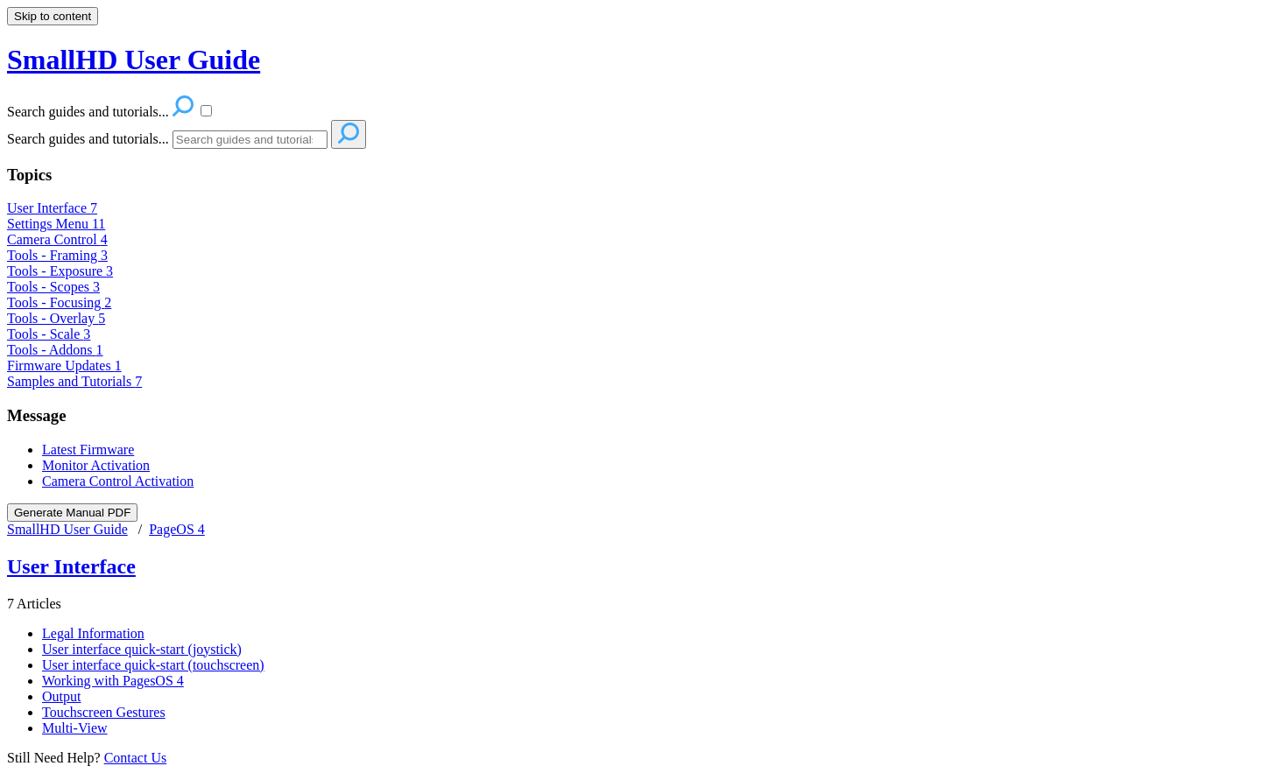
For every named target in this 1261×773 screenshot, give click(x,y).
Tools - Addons (55, 349)
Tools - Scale (48, 334)
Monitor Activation (96, 465)
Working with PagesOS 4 (113, 680)
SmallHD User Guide (67, 529)
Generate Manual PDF (72, 512)
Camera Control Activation (118, 481)
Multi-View (75, 727)
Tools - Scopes (53, 286)
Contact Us (135, 757)
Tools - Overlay (56, 318)
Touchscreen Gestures (104, 712)
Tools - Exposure (60, 271)
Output (61, 696)
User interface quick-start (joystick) (142, 649)
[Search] (250, 139)
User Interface (52, 207)
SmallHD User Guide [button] (133, 59)
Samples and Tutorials (74, 381)
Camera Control (57, 239)
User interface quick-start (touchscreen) (153, 664)
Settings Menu (56, 223)
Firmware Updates (64, 365)
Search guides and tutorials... (88, 138)
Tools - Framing (57, 255)
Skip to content (52, 16)
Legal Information (93, 633)
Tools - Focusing (59, 302)
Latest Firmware (88, 449)
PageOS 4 (177, 529)
